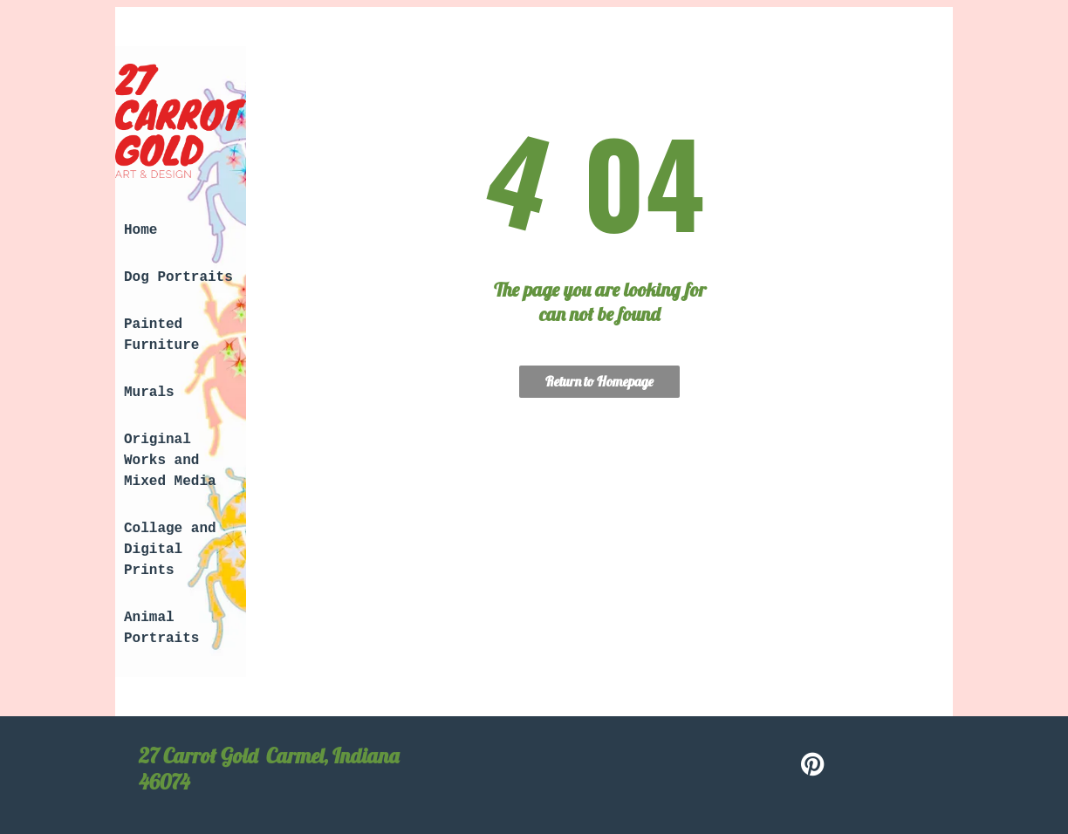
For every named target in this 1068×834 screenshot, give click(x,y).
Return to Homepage (599, 381)
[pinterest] (813, 766)
